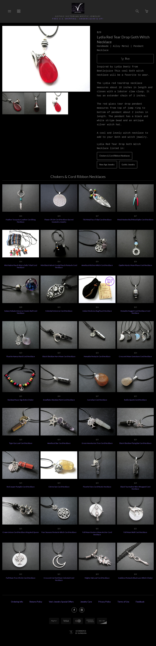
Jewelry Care (86, 601)
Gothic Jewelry (128, 164)
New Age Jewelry (107, 164)
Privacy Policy (104, 601)
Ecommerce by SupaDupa (80, 632)
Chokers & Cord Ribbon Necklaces (114, 155)
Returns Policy (36, 601)
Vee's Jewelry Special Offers (61, 601)
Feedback (140, 601)
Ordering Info (17, 601)
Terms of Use (123, 601)
